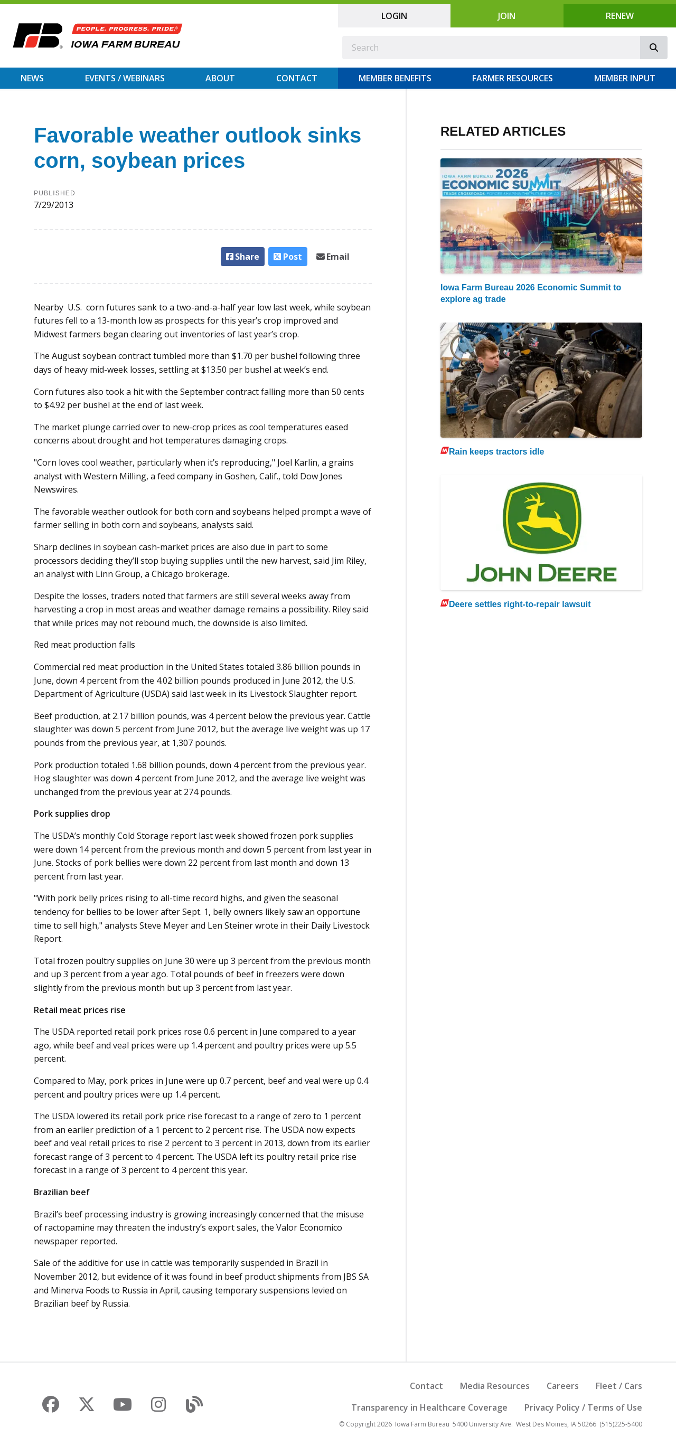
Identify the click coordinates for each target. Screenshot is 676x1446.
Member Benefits (395, 78)
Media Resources (495, 1386)
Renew (620, 16)
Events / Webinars (125, 78)
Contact (296, 78)
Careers (563, 1386)
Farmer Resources (512, 78)
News (32, 78)
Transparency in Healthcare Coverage (429, 1407)
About (220, 78)
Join (506, 16)
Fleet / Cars (619, 1386)
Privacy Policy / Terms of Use (583, 1407)
